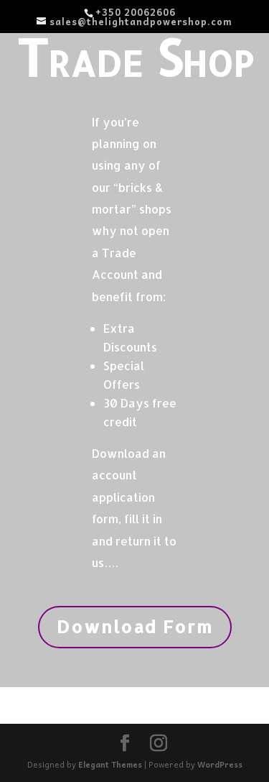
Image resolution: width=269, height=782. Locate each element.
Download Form (135, 626)
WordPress (219, 764)
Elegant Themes (110, 764)
